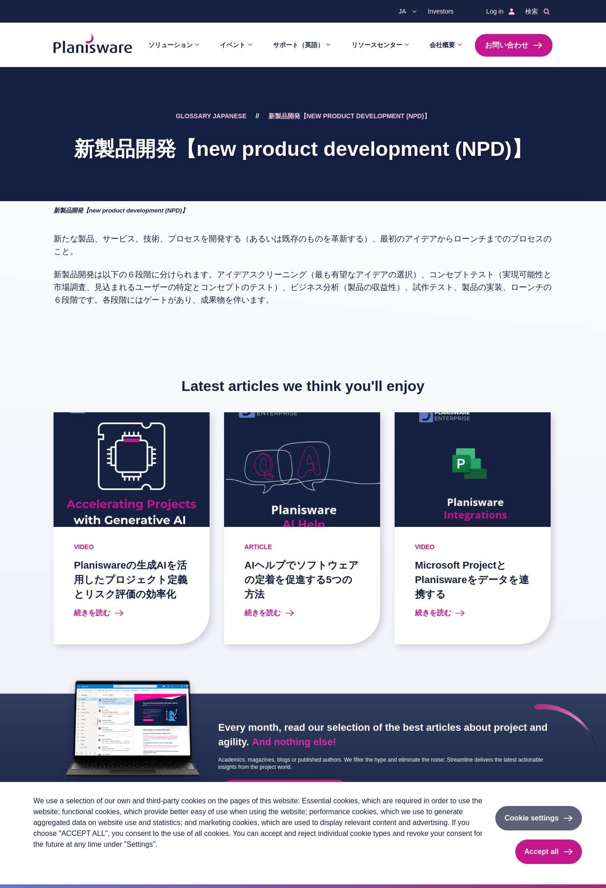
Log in (494, 11)
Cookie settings (531, 818)
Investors (441, 11)
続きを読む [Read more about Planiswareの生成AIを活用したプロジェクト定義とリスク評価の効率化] (92, 613)
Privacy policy (52, 859)
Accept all (541, 851)
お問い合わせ (506, 45)
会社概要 (442, 44)
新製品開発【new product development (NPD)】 (349, 116)
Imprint (89, 859)
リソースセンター (377, 44)
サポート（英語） (298, 44)
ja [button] (402, 11)
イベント (232, 44)
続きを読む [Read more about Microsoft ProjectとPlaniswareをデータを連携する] (433, 613)
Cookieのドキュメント (140, 859)
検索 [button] (531, 11)
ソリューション (170, 44)
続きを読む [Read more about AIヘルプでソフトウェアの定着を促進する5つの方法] (262, 613)
